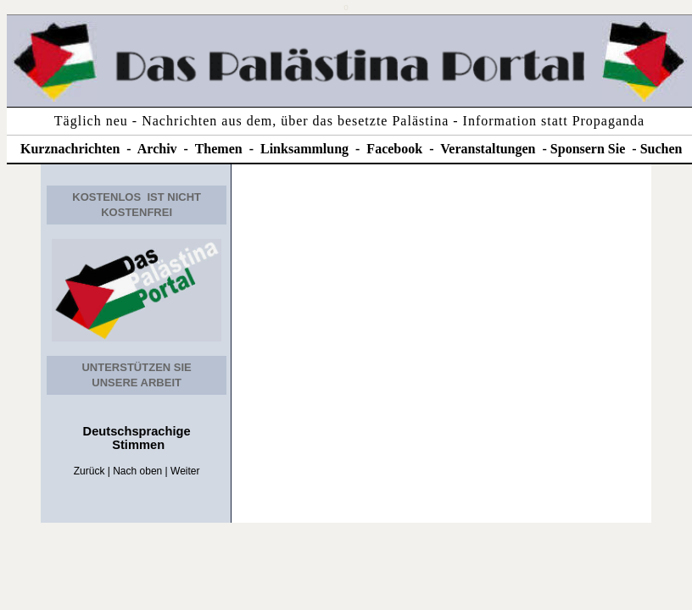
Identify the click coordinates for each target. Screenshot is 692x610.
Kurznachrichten (70, 148)
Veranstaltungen (487, 148)
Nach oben (137, 471)
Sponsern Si (584, 148)
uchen (665, 148)
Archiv (157, 148)
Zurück (89, 471)
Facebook (394, 148)
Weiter (184, 471)
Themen (219, 148)
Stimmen (137, 445)
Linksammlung (304, 148)
